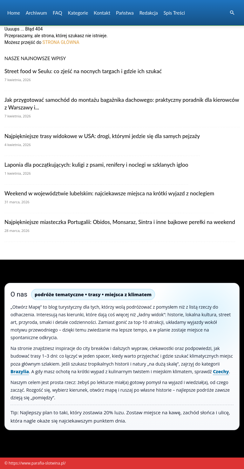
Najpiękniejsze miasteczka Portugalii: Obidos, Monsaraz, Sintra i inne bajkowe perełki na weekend (119, 222)
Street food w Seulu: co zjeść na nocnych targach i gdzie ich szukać (83, 71)
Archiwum (36, 13)
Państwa (125, 13)
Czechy (221, 371)
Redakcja (148, 13)
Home (13, 13)
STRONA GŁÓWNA (61, 42)
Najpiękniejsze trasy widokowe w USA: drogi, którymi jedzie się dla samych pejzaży (102, 136)
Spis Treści (174, 13)
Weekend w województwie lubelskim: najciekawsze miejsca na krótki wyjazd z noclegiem (109, 193)
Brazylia (19, 371)
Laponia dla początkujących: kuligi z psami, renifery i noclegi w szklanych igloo (96, 164)
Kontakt (102, 13)
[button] (232, 13)
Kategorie (78, 13)
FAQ (57, 13)
